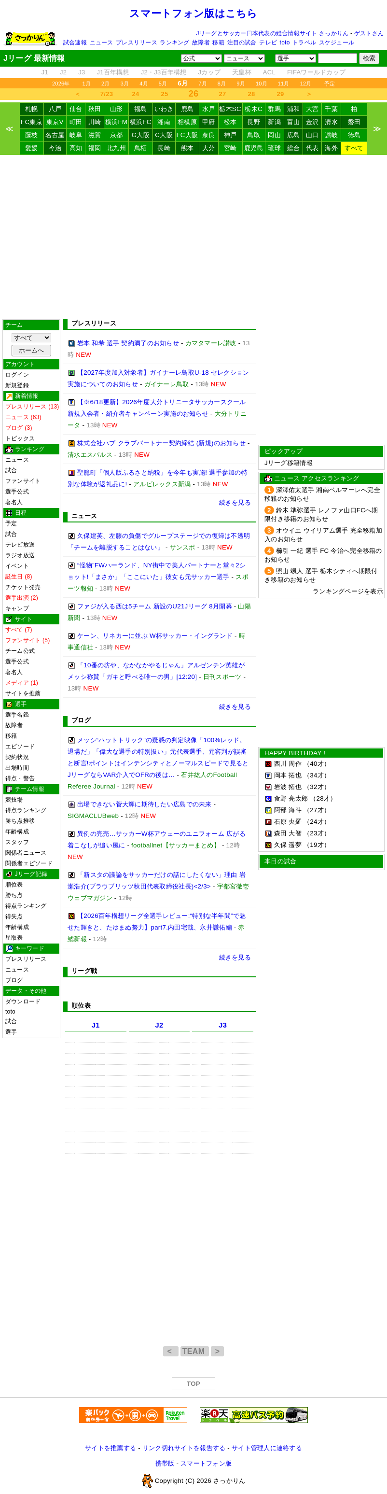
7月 (202, 83)
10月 (261, 83)
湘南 (163, 122)
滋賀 (94, 135)
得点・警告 (20, 778)
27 (222, 94)
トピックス (20, 438)
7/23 (106, 94)
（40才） (317, 763)
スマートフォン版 (206, 1463)
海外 (331, 148)
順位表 (14, 884)
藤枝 (31, 135)
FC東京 (31, 122)
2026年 (61, 83)
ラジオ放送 (20, 555)
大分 (208, 148)
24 (135, 94)
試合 (11, 470)
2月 (105, 83)
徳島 (354, 135)
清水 (331, 122)
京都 (116, 135)
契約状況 (17, 757)
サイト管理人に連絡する (267, 1448)
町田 (76, 122)
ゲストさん (369, 33)
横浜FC (141, 122)
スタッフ (17, 842)
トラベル (304, 42)
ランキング (174, 42)
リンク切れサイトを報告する (183, 1448)
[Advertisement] (193, 237)
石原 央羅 (288, 821)
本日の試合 (280, 861)
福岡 (94, 148)
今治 (55, 148)
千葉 (331, 109)
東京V (55, 122)
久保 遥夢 (288, 844)
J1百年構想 (113, 72)
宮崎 (230, 148)
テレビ (268, 42)
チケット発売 (23, 587)
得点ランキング (26, 810)
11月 (284, 83)
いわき (164, 109)
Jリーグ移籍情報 (288, 462)
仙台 (76, 109)
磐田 (354, 122)
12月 (306, 83)
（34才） (317, 775)
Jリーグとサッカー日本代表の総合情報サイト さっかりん (272, 33)
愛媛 (31, 148)
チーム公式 (20, 651)
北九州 (116, 148)
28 (251, 94)
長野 (253, 122)
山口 (312, 135)
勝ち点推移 (20, 820)
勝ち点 (14, 895)
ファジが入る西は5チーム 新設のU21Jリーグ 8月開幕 (154, 606)
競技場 (14, 799)
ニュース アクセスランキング (316, 478)
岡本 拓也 (288, 775)
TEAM (194, 1351)
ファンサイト (23, 481)
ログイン (17, 374)
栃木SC (230, 109)
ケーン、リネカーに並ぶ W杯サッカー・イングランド (155, 635)
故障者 (201, 42)
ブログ (14, 980)
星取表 (14, 937)
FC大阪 (187, 135)
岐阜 (76, 135)
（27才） (317, 810)
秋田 (94, 109)
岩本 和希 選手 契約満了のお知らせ (128, 343)
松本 (230, 122)
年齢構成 (17, 831)
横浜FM (116, 122)
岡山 (274, 135)
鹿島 (187, 109)
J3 (81, 72)
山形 (116, 109)
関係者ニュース (26, 852)
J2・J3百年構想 (164, 72)
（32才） (317, 786)
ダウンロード (23, 1001)
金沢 (312, 122)
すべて (354, 148)
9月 (240, 83)
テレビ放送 (20, 544)
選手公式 (17, 491)
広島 (293, 135)
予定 (329, 83)
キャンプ (17, 608)
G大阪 (141, 135)
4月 (143, 83)
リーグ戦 (84, 970)
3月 (125, 83)
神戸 (230, 135)
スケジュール (336, 42)
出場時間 (17, 767)
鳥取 (253, 135)
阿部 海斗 (288, 810)
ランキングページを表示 (348, 591)
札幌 (31, 109)
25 (164, 94)
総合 (293, 148)
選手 (11, 1032)
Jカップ (209, 72)
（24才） (317, 821)
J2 (63, 72)
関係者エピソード (29, 863)
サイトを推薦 (23, 693)
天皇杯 (241, 72)
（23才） (317, 833)
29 (280, 94)
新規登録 (17, 385)
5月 (163, 83)
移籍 (218, 42)
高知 (76, 148)
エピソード (20, 746)
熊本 (187, 148)
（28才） (323, 798)
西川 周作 (288, 763)
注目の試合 (242, 42)
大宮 (312, 109)
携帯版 (165, 1463)
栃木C (253, 109)
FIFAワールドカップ (316, 72)
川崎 (94, 122)
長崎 (163, 148)
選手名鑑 (17, 714)
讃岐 (331, 135)
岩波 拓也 (288, 786)
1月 (87, 83)
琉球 (274, 148)
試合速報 (75, 42)
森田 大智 (288, 833)
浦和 (293, 109)
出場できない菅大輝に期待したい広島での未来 (144, 804)
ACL (269, 72)
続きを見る (235, 502)
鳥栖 (140, 148)
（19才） (317, 844)
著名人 (14, 502)
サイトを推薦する (110, 1448)
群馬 (274, 109)
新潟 (274, 122)
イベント (17, 566)
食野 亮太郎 (291, 798)
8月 (222, 83)
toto (285, 42)
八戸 (55, 109)
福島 (140, 109)
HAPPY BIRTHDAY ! (294, 753)
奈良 (208, 135)
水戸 (208, 109)
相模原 (187, 122)
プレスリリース (136, 42)
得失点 (14, 916)
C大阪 (163, 135)
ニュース (101, 42)
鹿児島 (253, 148)
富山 (293, 122)
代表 (312, 148)
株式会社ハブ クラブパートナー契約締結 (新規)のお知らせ (161, 443)
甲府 (208, 122)
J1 (44, 72)
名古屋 (55, 135)
